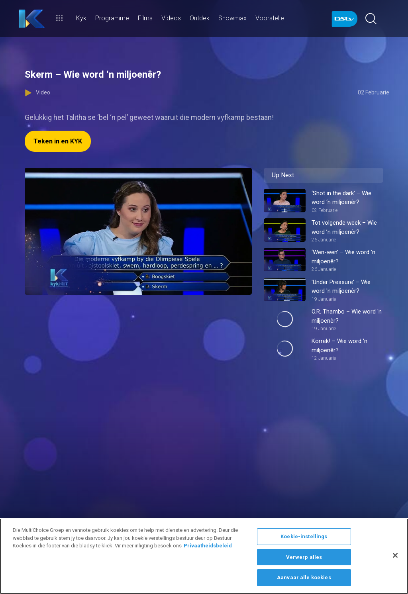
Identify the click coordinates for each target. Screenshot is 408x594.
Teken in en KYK (57, 141)
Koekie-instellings (303, 536)
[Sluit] (395, 555)
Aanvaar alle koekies (304, 577)
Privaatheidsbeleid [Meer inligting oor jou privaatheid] (208, 546)
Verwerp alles (304, 557)
